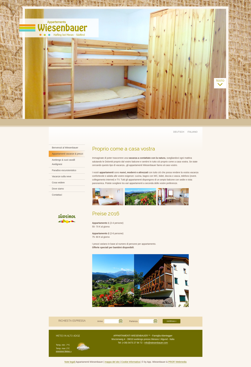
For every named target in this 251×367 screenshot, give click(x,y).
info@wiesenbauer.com (156, 342)
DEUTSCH (178, 132)
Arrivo (100, 321)
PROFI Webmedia (177, 362)
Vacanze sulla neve (61, 176)
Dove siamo (58, 188)
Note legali (70, 362)
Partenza (133, 321)
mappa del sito (112, 362)
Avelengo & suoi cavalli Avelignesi (63, 162)
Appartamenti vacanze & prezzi (67, 153)
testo (220, 82)
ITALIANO (192, 132)
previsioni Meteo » (64, 351)
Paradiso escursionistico (64, 170)
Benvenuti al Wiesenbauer (65, 147)
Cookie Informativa (130, 362)
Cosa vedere (58, 182)
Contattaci (57, 194)
